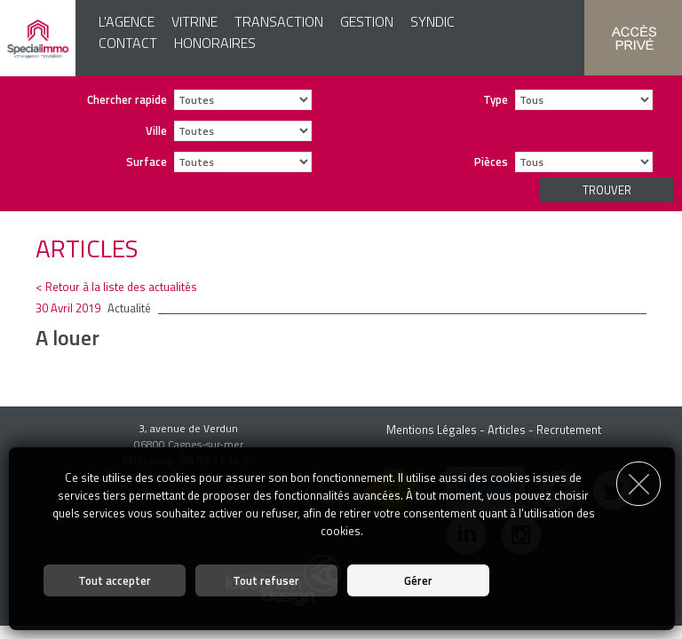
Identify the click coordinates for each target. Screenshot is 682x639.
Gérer (418, 580)
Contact (128, 42)
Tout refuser (266, 580)
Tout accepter (114, 580)
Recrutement (568, 429)
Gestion (366, 21)
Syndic (432, 21)
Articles (507, 429)
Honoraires (215, 42)
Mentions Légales (431, 429)
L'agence (127, 21)
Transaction (278, 21)
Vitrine (194, 21)
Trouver (607, 190)
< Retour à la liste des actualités (116, 287)
